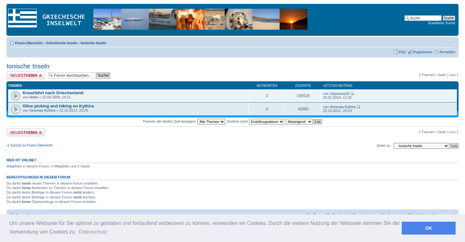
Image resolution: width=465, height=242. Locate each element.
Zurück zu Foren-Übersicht (31, 145)
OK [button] (428, 228)
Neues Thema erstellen (25, 75)
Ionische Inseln (93, 43)
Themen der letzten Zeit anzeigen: (183, 121)
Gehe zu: (384, 145)
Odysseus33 (339, 94)
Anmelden (447, 52)
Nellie (33, 97)
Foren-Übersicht (29, 43)
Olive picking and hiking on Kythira (58, 106)
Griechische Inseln (62, 43)
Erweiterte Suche (441, 23)
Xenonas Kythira (42, 110)
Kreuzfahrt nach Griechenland (53, 92)
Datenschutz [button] (93, 232)
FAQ (402, 52)
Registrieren (422, 52)
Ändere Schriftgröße (450, 42)
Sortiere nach (255, 121)
